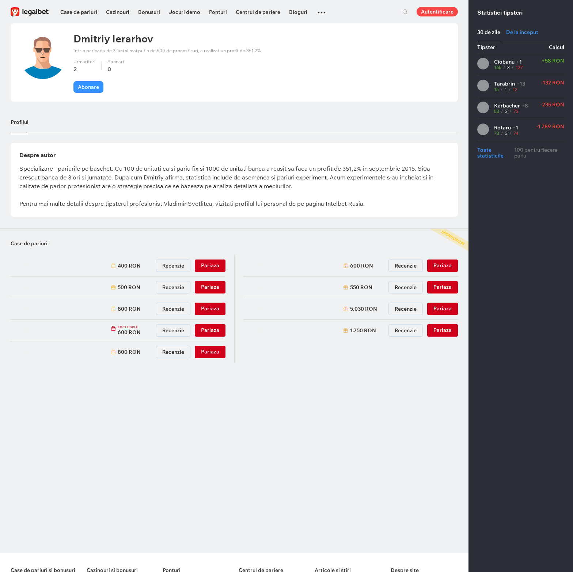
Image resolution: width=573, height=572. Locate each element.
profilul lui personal (262, 203)
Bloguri (298, 12)
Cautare (405, 12)
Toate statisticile (490, 153)
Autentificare (437, 11)
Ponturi (218, 12)
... (321, 9)
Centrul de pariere (258, 12)
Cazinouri (117, 12)
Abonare (88, 87)
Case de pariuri (78, 12)
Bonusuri (149, 12)
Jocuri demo (184, 12)
